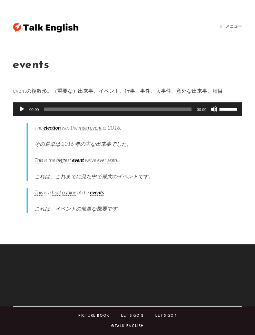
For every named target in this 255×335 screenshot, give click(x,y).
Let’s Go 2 (132, 316)
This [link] (39, 160)
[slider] (117, 109)
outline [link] (69, 192)
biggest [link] (63, 160)
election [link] (52, 127)
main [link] (84, 127)
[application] (127, 109)
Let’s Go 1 (166, 316)
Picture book (93, 316)
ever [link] (101, 160)
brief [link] (56, 192)
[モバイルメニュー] (231, 27)
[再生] (21, 109)
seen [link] (112, 160)
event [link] (96, 127)
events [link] (97, 192)
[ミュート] (213, 109)
